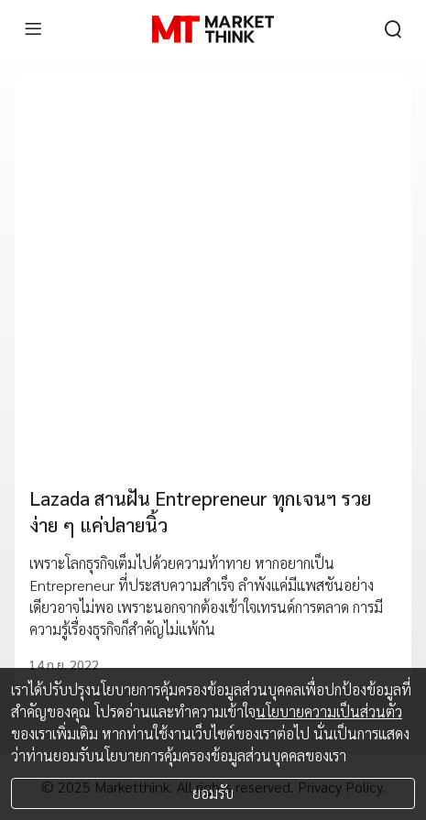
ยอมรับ (213, 793)
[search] (393, 29)
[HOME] (213, 29)
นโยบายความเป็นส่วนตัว (329, 711)
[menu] (33, 29)
